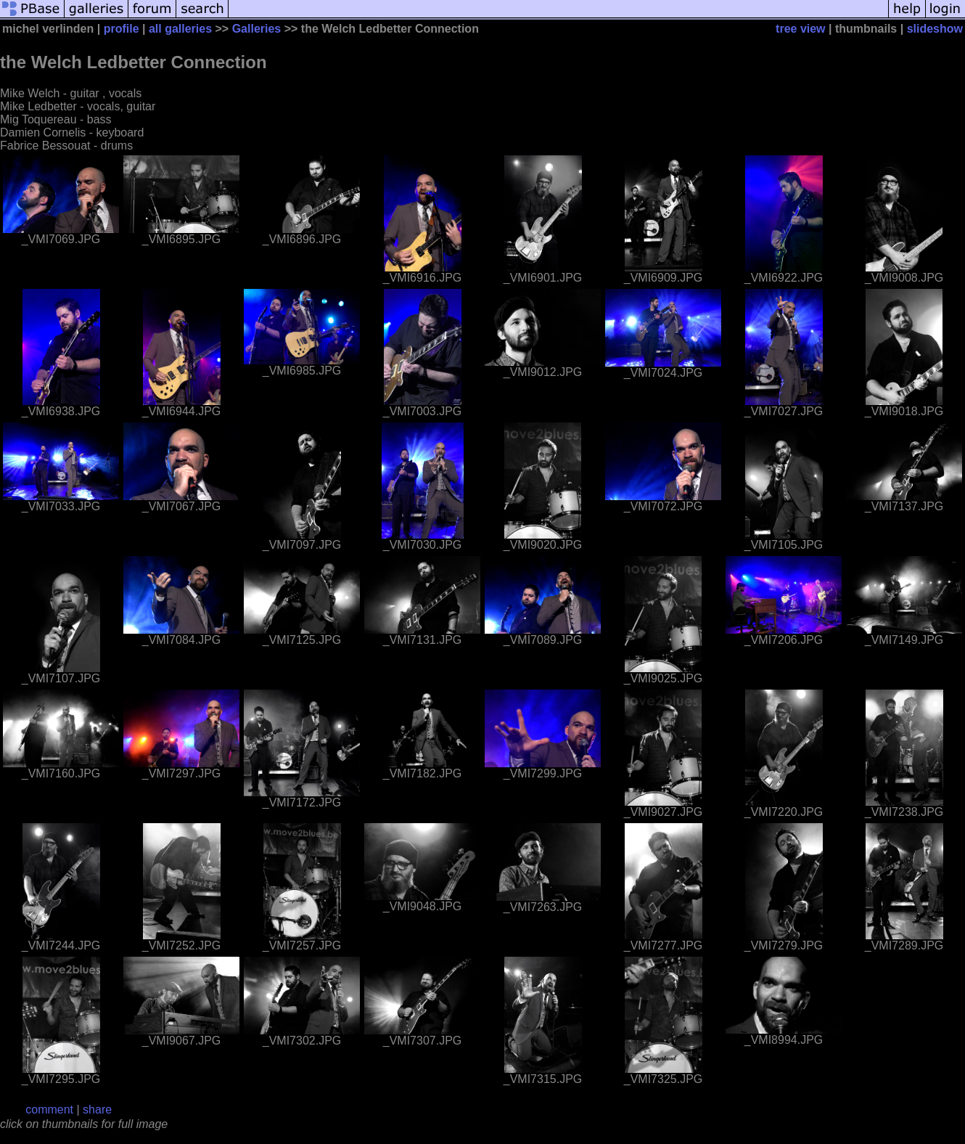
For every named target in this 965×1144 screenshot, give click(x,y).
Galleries (257, 29)
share (97, 1109)
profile (121, 29)
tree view (800, 29)
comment (49, 1109)
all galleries (180, 29)
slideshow (935, 29)
